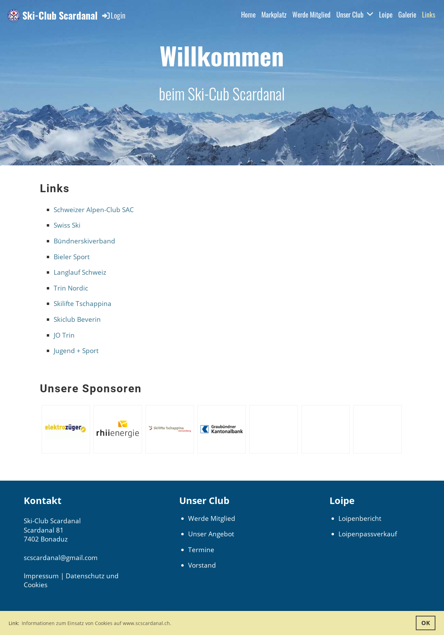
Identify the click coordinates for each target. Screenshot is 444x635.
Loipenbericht (359, 518)
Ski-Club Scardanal (60, 15)
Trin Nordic (71, 288)
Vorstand (202, 565)
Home (248, 14)
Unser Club (354, 14)
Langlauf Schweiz (80, 272)
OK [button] (425, 623)
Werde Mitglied (311, 14)
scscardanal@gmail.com (61, 557)
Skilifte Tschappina (82, 303)
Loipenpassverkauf (367, 533)
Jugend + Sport (76, 350)
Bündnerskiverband (84, 241)
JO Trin (64, 335)
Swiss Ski (67, 225)
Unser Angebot (211, 533)
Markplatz (273, 14)
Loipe (385, 14)
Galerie (407, 14)
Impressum (41, 575)
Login (113, 15)
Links (428, 14)
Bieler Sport (72, 256)
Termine (201, 549)
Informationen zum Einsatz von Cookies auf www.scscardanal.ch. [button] (96, 623)
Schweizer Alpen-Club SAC (94, 209)
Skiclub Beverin (77, 319)
